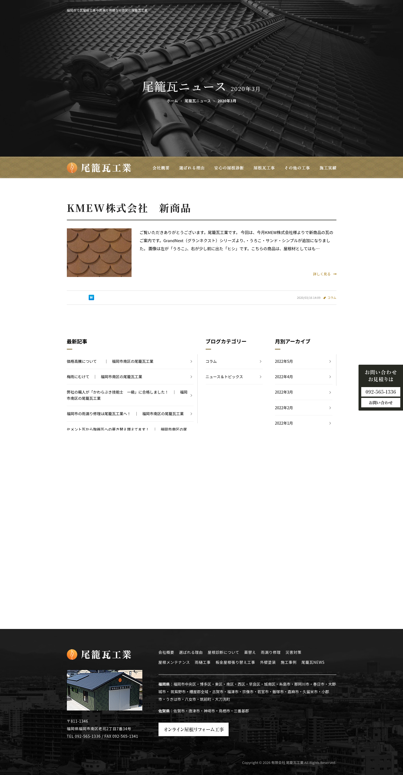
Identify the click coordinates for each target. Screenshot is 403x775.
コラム (332, 297)
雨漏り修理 (271, 652)
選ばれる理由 (191, 652)
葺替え (250, 652)
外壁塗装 (268, 662)
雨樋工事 (203, 662)
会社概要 (166, 652)
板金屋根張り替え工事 (235, 662)
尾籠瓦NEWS (313, 662)
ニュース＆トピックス (224, 376)
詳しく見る (324, 273)
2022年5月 (284, 361)
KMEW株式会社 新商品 (129, 207)
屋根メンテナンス (174, 662)
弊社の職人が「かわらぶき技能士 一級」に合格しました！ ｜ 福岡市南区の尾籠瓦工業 (127, 395)
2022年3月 (284, 392)
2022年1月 (284, 423)
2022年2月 (284, 407)
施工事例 (289, 662)
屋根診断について (223, 652)
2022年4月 (284, 376)
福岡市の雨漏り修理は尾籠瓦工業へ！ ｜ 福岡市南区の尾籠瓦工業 (125, 413)
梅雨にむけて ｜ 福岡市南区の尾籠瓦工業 (104, 376)
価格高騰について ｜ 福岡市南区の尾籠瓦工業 (110, 361)
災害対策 (293, 652)
